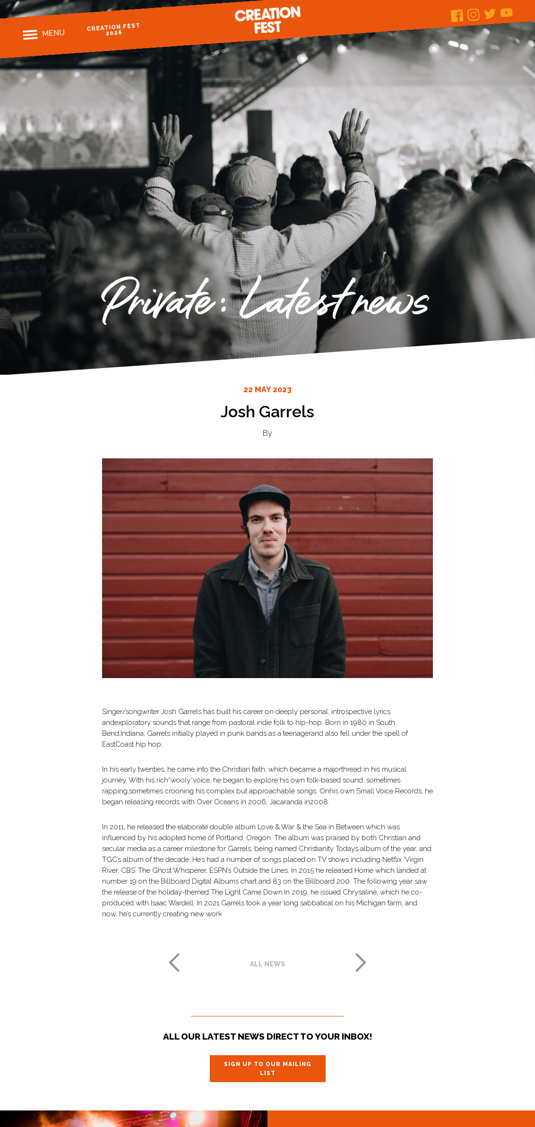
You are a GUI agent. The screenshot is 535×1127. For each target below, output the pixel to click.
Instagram (473, 15)
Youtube (506, 12)
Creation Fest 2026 (113, 29)
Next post (361, 962)
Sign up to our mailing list (267, 1068)
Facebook (457, 15)
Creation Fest (267, 20)
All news (267, 964)
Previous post (173, 962)
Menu (53, 33)
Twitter (489, 13)
